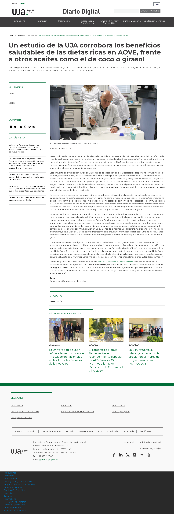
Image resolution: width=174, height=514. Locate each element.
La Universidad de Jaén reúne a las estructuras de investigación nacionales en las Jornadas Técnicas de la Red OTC (66, 356)
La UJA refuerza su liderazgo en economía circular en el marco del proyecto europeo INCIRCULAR (144, 356)
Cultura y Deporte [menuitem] (132, 21)
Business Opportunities (15, 505)
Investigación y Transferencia (27, 35)
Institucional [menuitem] (20, 21)
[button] (103, 113)
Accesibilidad (113, 431)
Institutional (10, 493)
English (15, 3)
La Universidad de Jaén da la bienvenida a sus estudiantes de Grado (27, 199)
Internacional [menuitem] (64, 21)
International (10, 499)
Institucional (17, 405)
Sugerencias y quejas (150, 448)
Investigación (56, 301)
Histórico (31, 431)
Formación (66, 405)
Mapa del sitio (86, 431)
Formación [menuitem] (42, 21)
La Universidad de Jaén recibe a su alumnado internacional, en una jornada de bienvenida (26, 177)
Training (8, 496)
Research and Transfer (15, 502)
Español (22, 3)
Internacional (118, 405)
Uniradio (70, 431)
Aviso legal (129, 442)
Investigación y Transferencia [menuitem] (87, 22)
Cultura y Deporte (121, 411)
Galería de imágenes (51, 431)
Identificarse (145, 431)
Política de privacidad (150, 442)
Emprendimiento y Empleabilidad (77, 411)
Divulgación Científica (21, 417)
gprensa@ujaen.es (48, 460)
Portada (11, 35)
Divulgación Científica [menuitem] (154, 21)
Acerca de (129, 431)
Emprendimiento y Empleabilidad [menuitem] (109, 22)
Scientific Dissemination (15, 510)
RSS (100, 431)
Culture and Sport (13, 508)
